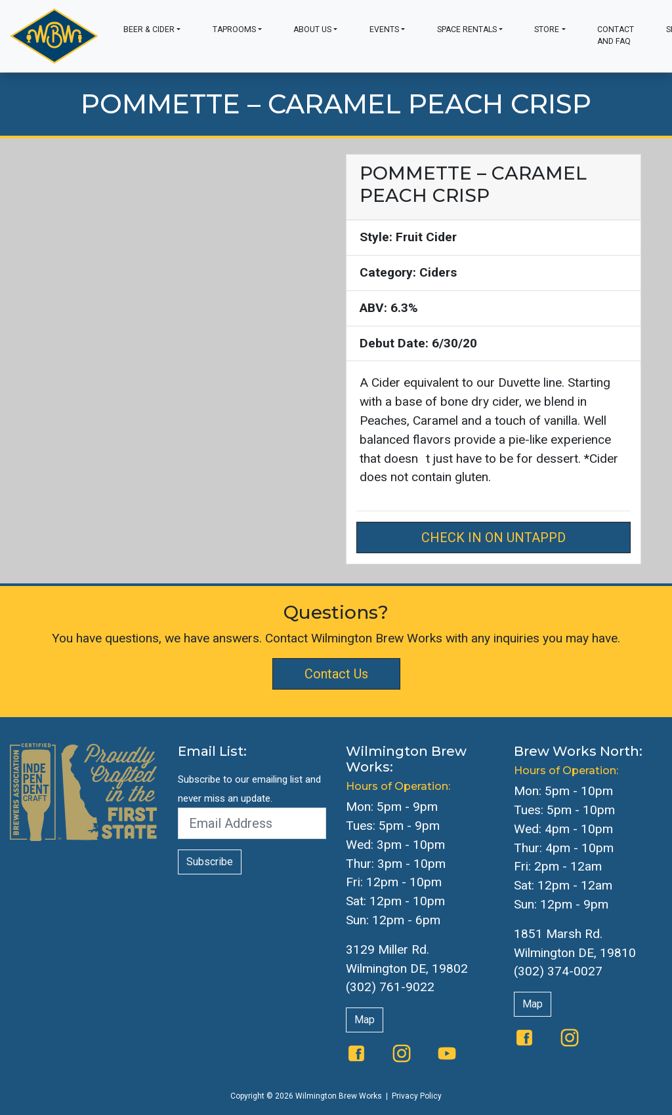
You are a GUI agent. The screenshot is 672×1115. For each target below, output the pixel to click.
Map (364, 1019)
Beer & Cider (149, 29)
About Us (312, 29)
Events (384, 29)
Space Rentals (467, 29)
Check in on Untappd (493, 537)
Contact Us (336, 674)
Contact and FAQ (615, 35)
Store (546, 29)
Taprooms (234, 29)
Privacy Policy (417, 1096)
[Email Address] (252, 823)
